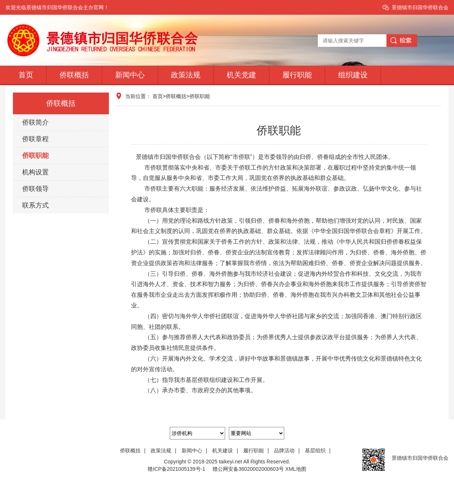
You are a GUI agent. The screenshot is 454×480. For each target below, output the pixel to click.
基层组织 (319, 450)
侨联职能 (35, 155)
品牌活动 (289, 450)
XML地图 (295, 469)
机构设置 (35, 172)
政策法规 (185, 75)
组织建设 (353, 75)
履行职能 (297, 75)
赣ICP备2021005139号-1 (176, 469)
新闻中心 (130, 75)
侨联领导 (35, 188)
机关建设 (227, 450)
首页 (25, 75)
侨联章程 (35, 139)
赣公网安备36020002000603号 (248, 469)
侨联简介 (35, 122)
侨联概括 (74, 75)
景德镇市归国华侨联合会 (420, 7)
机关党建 (241, 75)
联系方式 (35, 205)
